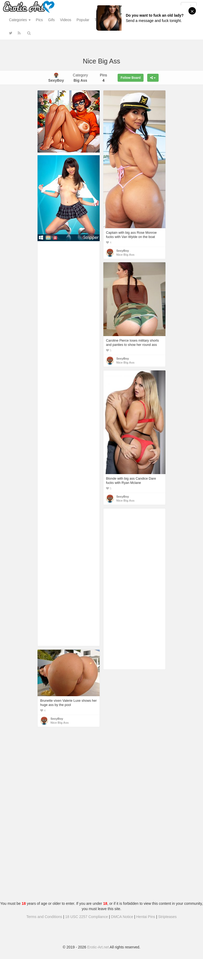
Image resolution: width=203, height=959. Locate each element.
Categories (20, 20)
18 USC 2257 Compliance (86, 917)
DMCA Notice (122, 917)
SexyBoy (122, 250)
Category (80, 77)
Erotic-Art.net (98, 947)
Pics (39, 20)
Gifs (51, 20)
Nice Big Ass (125, 254)
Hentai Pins (145, 917)
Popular (83, 20)
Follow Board (131, 78)
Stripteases (167, 917)
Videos (65, 20)
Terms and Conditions (44, 917)
